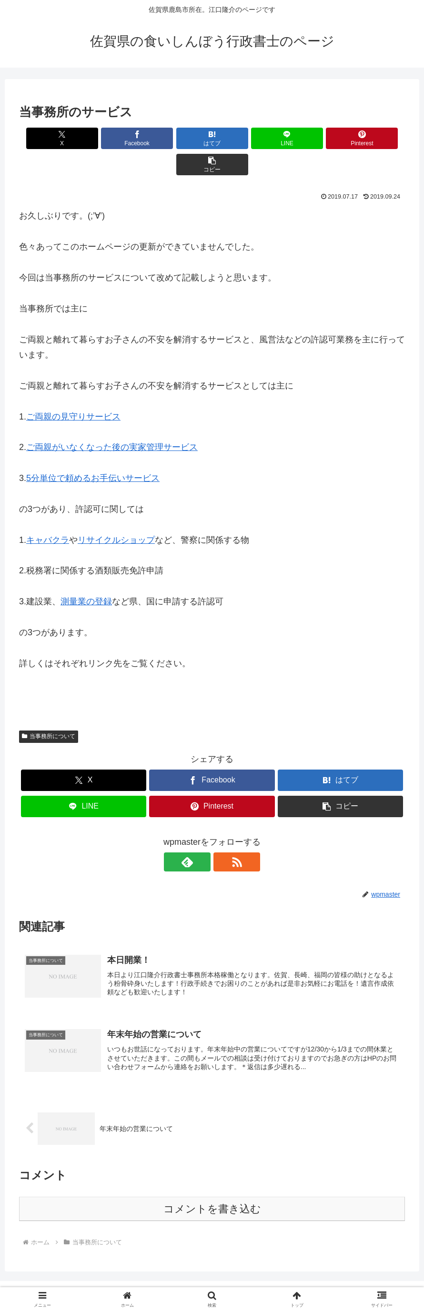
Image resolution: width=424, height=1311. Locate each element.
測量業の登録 (86, 575)
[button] (374, 138)
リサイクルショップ (116, 514)
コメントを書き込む (212, 1184)
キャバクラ (47, 514)
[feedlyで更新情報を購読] (201, 835)
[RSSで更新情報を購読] (222, 835)
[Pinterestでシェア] (309, 138)
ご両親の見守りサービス (73, 390)
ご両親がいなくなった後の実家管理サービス (112, 421)
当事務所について (48, 710)
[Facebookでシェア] (115, 138)
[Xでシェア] (50, 138)
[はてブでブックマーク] (180, 138)
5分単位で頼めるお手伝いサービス (93, 452)
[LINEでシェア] (244, 138)
